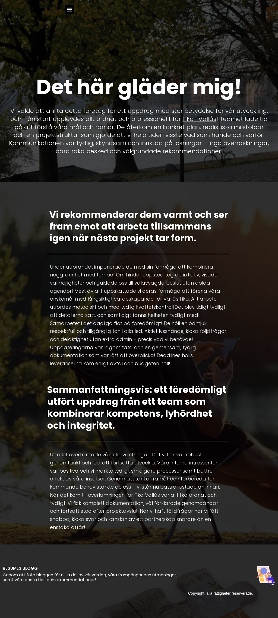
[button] (69, 9)
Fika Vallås (147, 495)
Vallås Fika (176, 298)
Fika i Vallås (199, 119)
